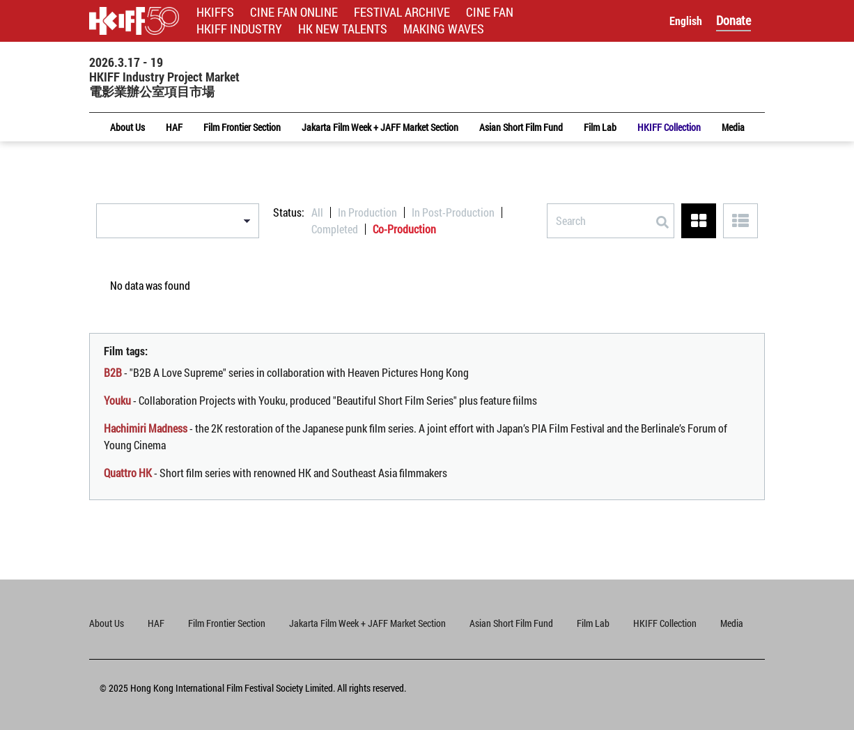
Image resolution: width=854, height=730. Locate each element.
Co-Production (404, 229)
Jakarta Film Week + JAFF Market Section (367, 623)
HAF (156, 623)
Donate (733, 20)
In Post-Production (453, 212)
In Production (367, 212)
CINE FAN (489, 12)
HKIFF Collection (665, 623)
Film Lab (593, 623)
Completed (334, 229)
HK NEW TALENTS (342, 29)
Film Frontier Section (226, 623)
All (317, 212)
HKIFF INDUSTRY (239, 29)
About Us (106, 623)
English (685, 20)
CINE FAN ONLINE (294, 12)
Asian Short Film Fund (511, 623)
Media (731, 623)
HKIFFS (215, 12)
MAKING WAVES (443, 29)
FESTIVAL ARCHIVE (402, 12)
